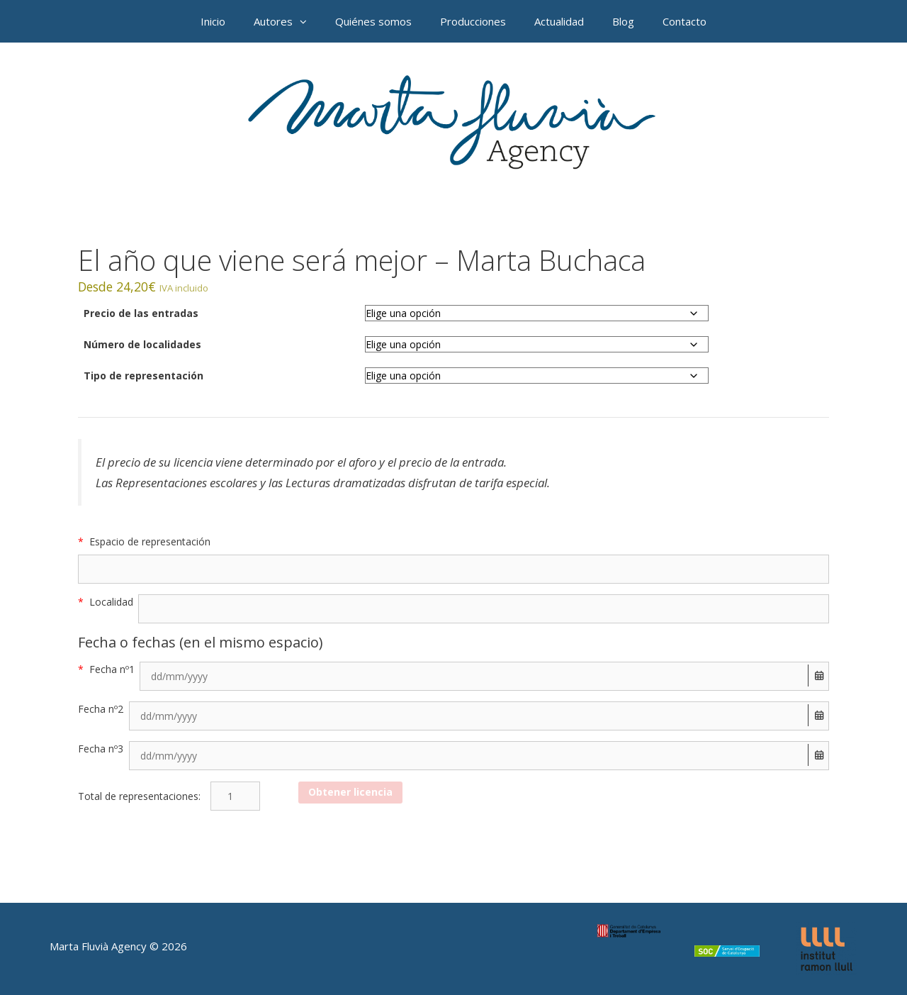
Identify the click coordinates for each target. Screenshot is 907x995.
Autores (287, 21)
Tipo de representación (143, 375)
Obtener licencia (350, 792)
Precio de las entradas (141, 313)
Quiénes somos (373, 21)
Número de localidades (142, 344)
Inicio (213, 21)
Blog (623, 21)
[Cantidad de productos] (235, 796)
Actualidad (559, 21)
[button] (307, 21)
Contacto (684, 21)
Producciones (473, 21)
